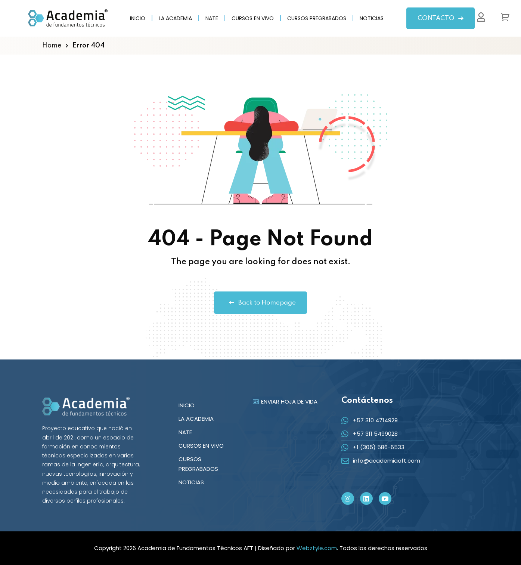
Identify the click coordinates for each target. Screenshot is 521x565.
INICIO (137, 18)
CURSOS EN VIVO (253, 18)
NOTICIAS (372, 18)
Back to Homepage (260, 302)
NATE (211, 18)
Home (51, 45)
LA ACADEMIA (175, 18)
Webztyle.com (317, 548)
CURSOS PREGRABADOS (316, 18)
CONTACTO (440, 18)
